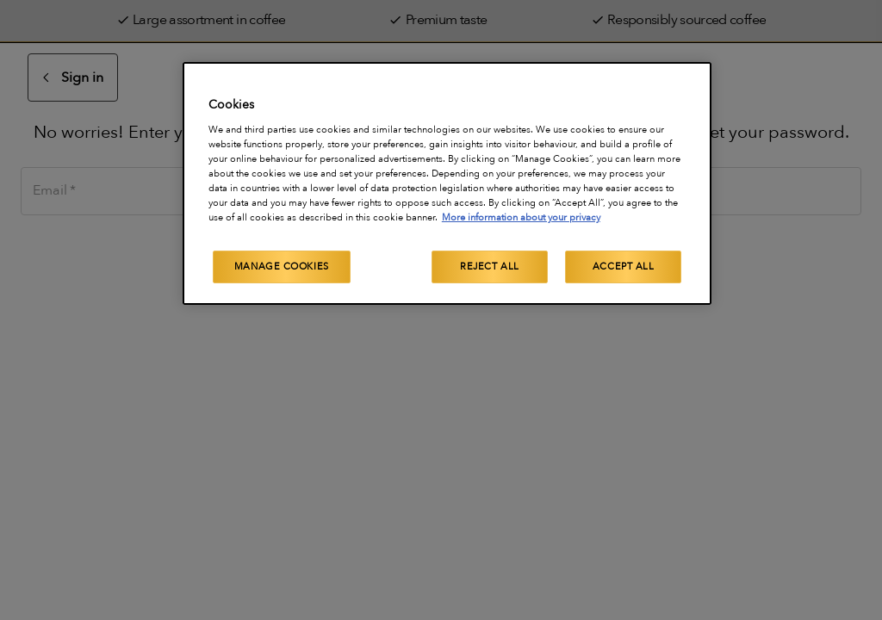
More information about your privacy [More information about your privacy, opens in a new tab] (521, 217)
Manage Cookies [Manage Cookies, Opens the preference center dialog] (281, 266)
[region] (447, 183)
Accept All (624, 266)
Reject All (489, 266)
